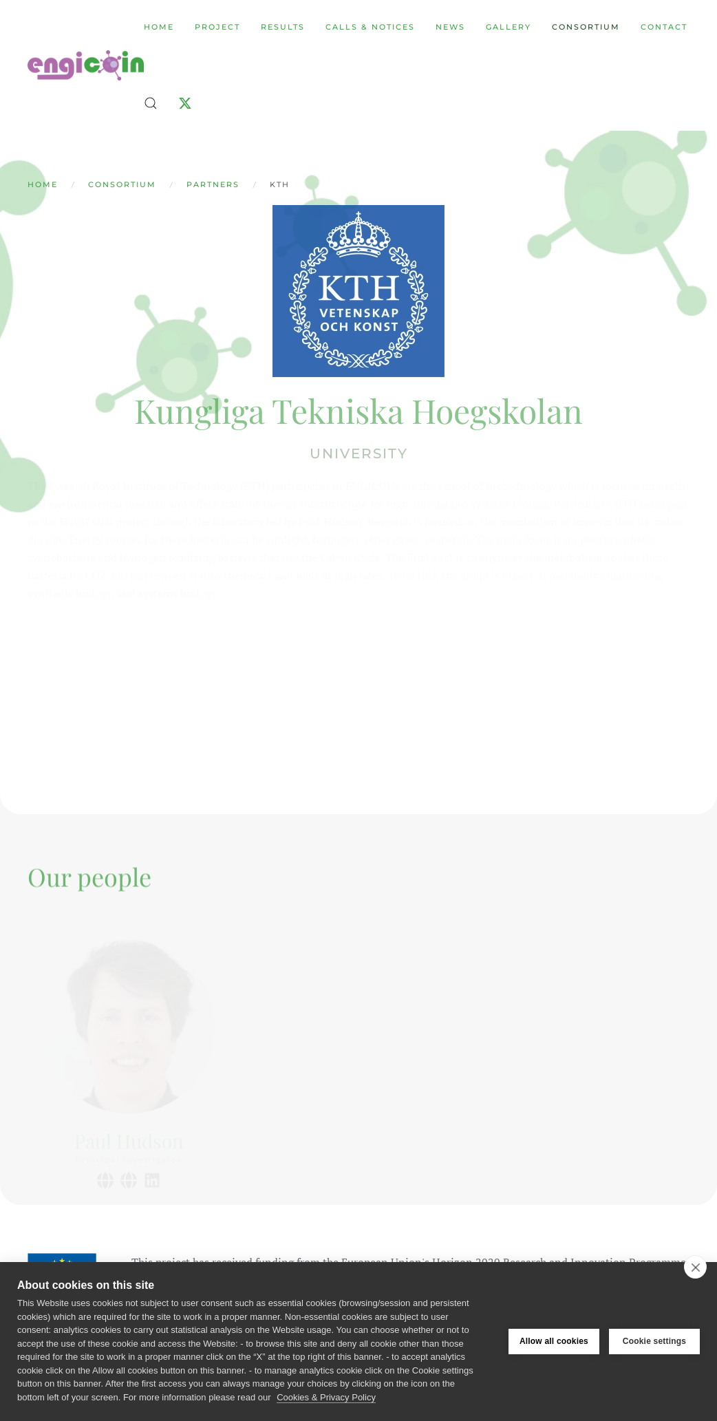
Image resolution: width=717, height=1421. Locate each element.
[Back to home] (86, 65)
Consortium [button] (586, 27)
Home (159, 27)
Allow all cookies (554, 1341)
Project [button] (217, 27)
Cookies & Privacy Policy (326, 1397)
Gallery (508, 27)
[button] (151, 103)
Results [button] (283, 27)
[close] (695, 1267)
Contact (664, 27)
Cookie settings (654, 1341)
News (450, 27)
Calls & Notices (370, 27)
